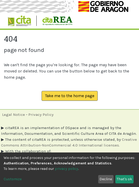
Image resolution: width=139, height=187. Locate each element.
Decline (106, 179)
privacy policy (66, 168)
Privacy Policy (41, 114)
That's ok (124, 179)
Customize (13, 179)
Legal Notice (13, 114)
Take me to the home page (69, 95)
